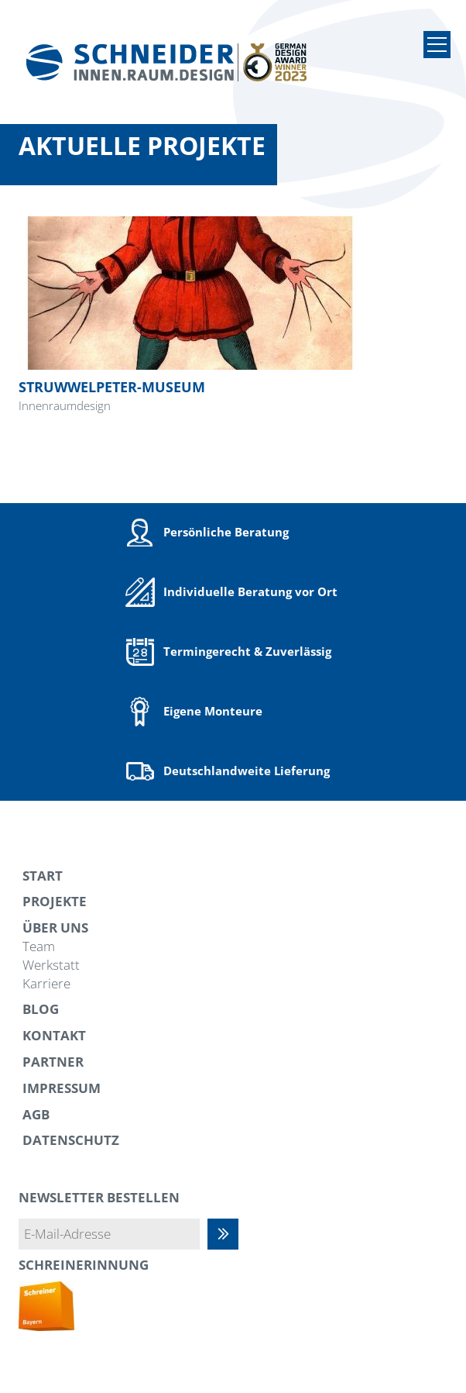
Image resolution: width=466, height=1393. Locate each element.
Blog (40, 1009)
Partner (53, 1062)
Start (42, 875)
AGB (36, 1114)
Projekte (54, 901)
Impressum (61, 1088)
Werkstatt (51, 965)
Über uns (55, 927)
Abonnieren (230, 1234)
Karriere (46, 983)
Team (38, 946)
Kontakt (54, 1035)
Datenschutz (70, 1140)
